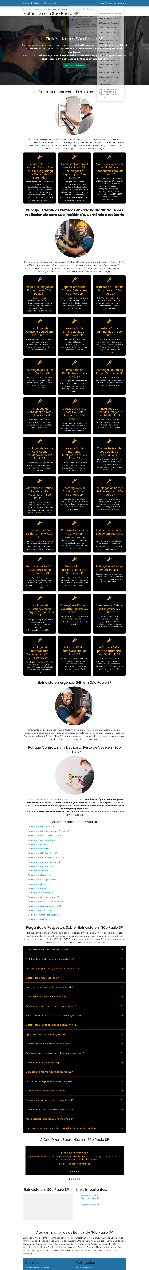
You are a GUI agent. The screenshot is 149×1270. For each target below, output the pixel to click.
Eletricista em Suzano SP (39, 888)
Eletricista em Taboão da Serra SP (44, 862)
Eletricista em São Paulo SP (41, 826)
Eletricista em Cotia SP (38, 884)
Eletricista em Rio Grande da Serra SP (46, 857)
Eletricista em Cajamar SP (40, 892)
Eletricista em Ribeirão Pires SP (42, 853)
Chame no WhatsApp (74, 65)
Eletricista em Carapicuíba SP (42, 879)
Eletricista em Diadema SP (40, 844)
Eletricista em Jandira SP (39, 910)
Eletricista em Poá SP (38, 919)
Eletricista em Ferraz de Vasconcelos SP (47, 901)
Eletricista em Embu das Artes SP (43, 897)
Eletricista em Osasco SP (39, 870)
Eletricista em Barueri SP (39, 875)
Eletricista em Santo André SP (42, 840)
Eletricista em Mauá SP (39, 848)
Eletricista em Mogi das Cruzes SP (44, 914)
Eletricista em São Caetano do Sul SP (46, 835)
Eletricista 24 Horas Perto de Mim (40, 3)
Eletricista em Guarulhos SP (41, 866)
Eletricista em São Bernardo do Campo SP (48, 831)
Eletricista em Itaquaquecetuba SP (44, 906)
